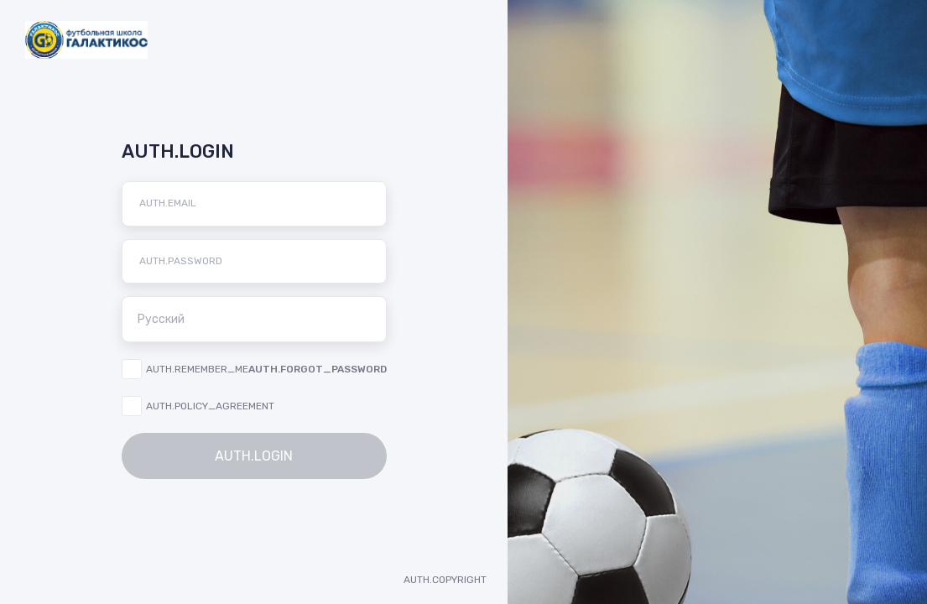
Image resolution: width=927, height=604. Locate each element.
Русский (260, 319)
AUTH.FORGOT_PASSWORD (317, 369)
